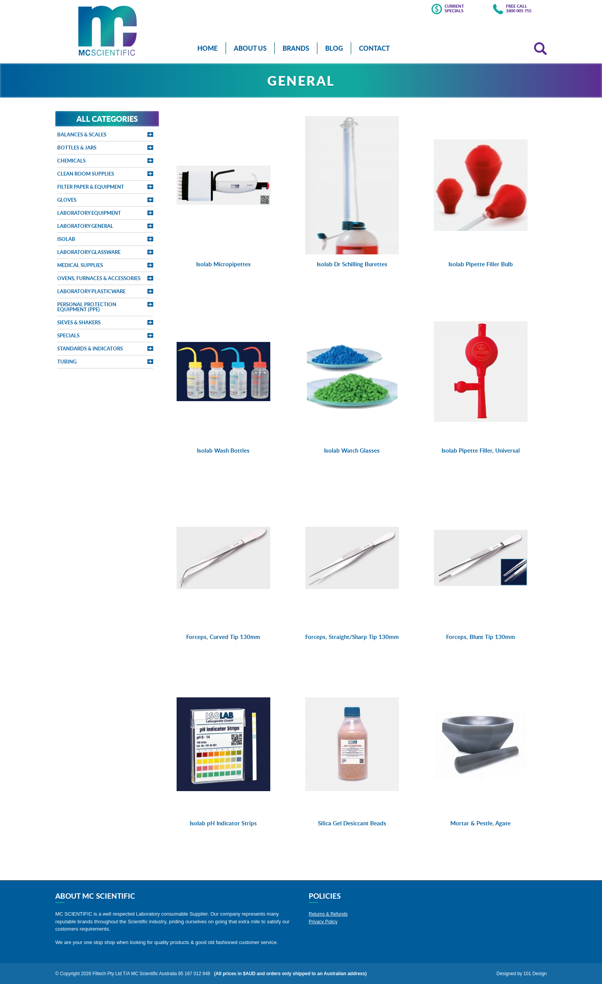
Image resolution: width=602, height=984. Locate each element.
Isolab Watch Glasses (352, 450)
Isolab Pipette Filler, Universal (481, 450)
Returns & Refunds (328, 914)
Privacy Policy (323, 921)
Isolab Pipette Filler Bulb (480, 264)
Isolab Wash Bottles (223, 450)
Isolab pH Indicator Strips (223, 823)
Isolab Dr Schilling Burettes (352, 264)
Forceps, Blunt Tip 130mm (480, 637)
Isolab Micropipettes (223, 264)
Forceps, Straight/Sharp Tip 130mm (352, 637)
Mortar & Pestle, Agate (480, 823)
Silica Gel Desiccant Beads (352, 823)
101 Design (535, 973)
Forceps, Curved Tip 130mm (223, 637)
